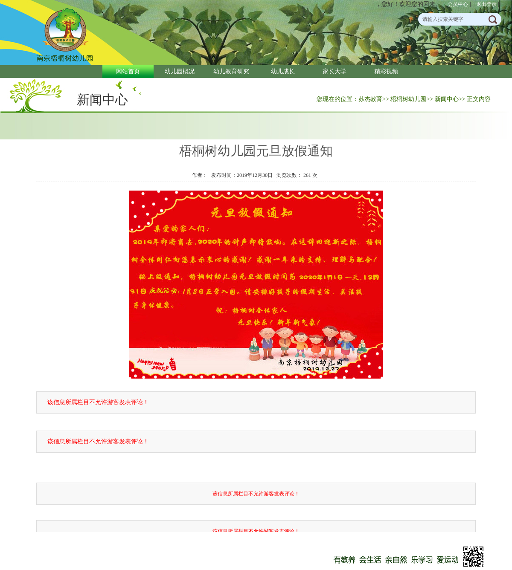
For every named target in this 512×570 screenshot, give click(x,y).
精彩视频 (386, 71)
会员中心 (458, 4)
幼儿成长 (283, 71)
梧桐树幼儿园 (408, 99)
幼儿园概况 (180, 71)
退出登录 (486, 4)
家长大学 (334, 71)
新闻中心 (102, 100)
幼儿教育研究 (231, 71)
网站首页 (128, 71)
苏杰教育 (370, 99)
